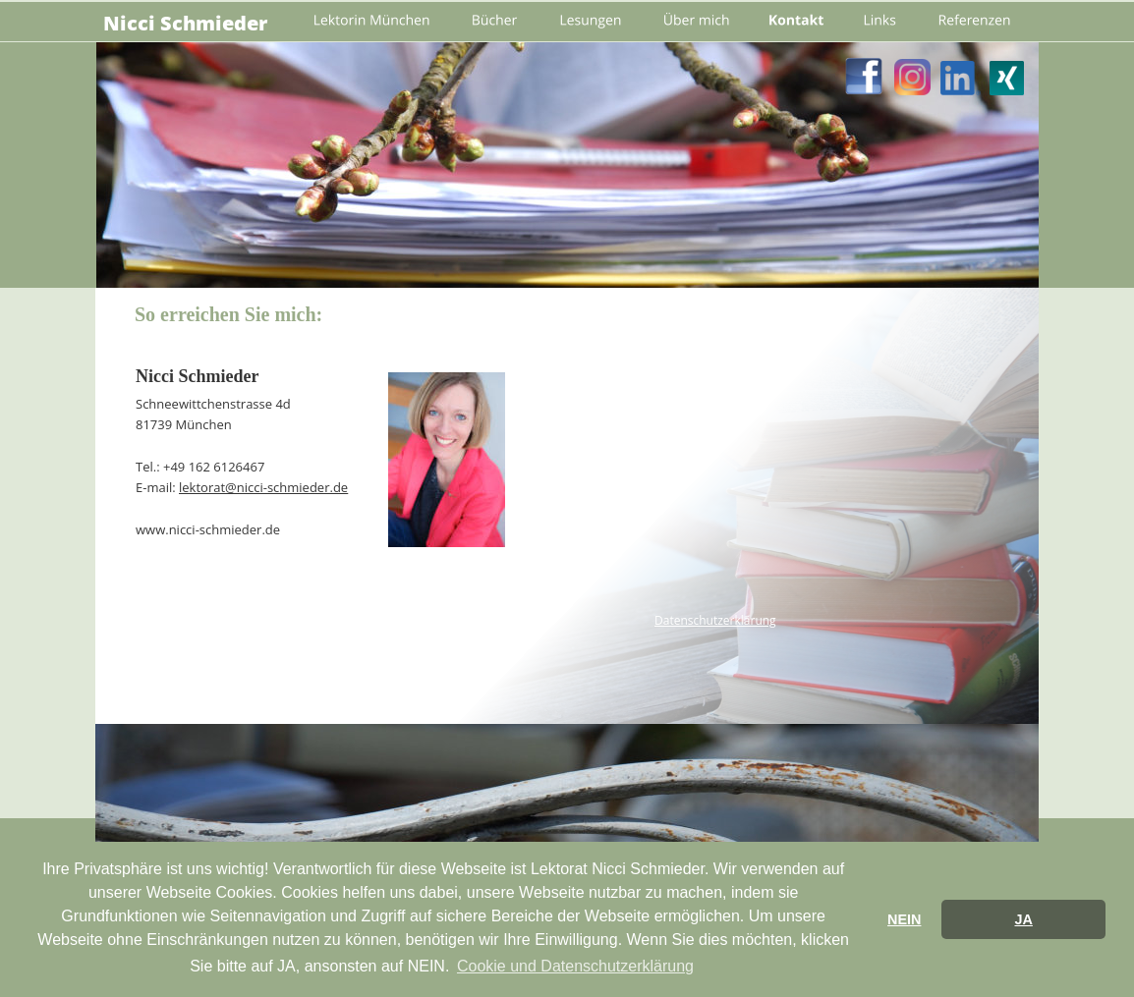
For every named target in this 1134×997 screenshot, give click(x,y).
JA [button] (1023, 919)
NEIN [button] (904, 919)
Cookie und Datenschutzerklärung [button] (575, 966)
